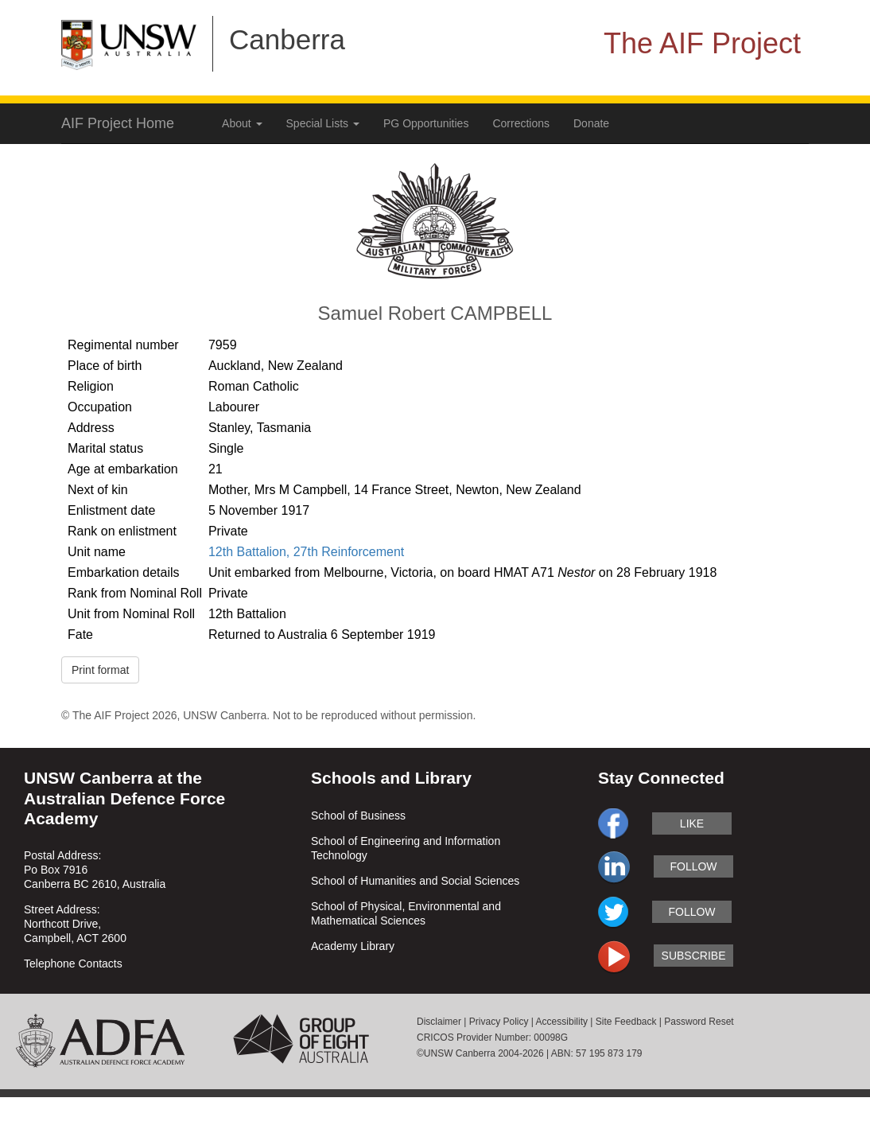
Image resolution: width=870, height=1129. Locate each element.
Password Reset (698, 1021)
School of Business (358, 815)
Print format (100, 670)
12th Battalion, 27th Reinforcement (306, 552)
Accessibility (562, 1021)
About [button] (242, 123)
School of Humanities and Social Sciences (415, 880)
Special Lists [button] (322, 123)
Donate (591, 123)
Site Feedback (626, 1021)
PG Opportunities (425, 123)
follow (693, 866)
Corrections (521, 123)
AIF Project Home (117, 123)
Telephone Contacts (73, 963)
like (692, 823)
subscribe (694, 955)
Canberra (287, 39)
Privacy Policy (499, 1021)
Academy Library (352, 946)
